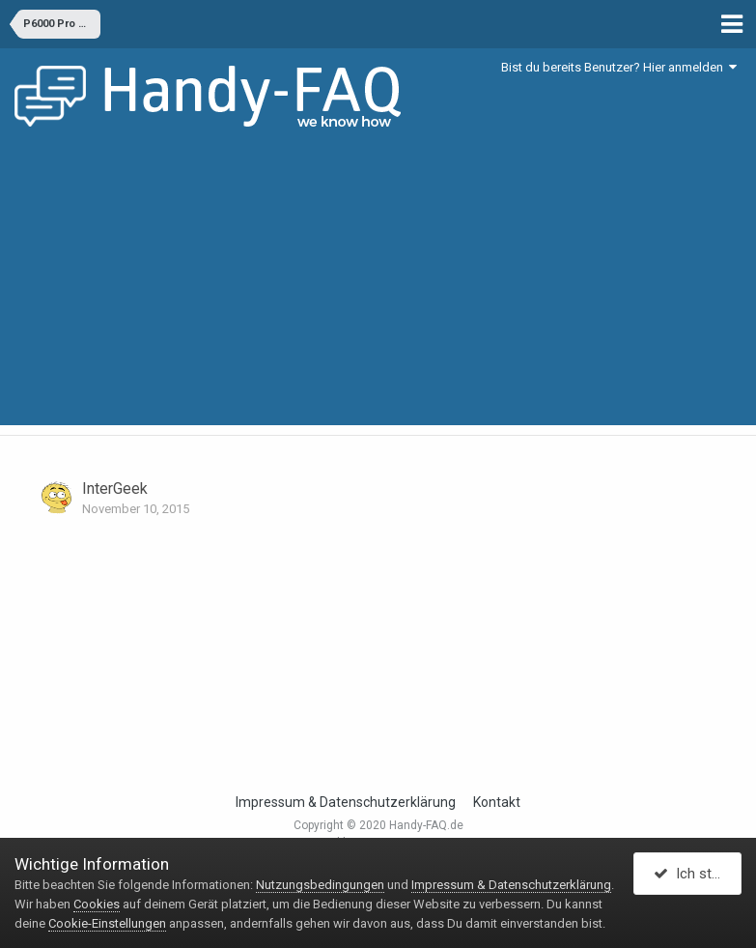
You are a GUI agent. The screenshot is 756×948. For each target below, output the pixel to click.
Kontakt (496, 802)
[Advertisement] (378, 290)
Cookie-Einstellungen (107, 923)
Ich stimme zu (698, 873)
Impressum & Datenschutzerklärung (346, 802)
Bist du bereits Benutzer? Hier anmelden (619, 67)
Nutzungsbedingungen (320, 884)
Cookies (96, 904)
